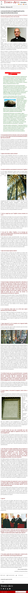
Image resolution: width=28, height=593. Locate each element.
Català (2, 591)
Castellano (5, 591)
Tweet (3, 581)
